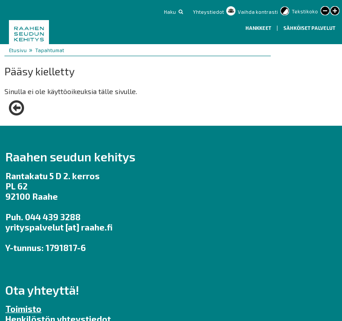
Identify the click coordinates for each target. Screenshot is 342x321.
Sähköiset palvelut (309, 28)
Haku (170, 12)
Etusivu (18, 50)
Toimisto (23, 309)
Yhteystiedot (208, 12)
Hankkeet (258, 28)
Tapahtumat (49, 50)
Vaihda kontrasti (258, 12)
